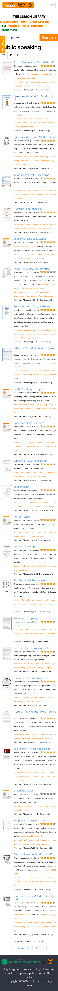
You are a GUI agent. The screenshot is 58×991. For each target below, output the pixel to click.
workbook (38, 119)
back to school (23, 198)
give (21, 472)
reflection (41, 228)
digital (36, 923)
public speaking (48, 82)
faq (6, 969)
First (13, 948)
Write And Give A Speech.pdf (30, 460)
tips (15, 405)
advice (28, 409)
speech (35, 190)
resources (30, 734)
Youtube (13, 25)
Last (45, 948)
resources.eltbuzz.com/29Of (26, 246)
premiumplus (34, 338)
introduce (18, 190)
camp (16, 224)
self (16, 194)
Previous (22, 948)
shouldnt (25, 371)
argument (42, 604)
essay (26, 664)
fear (40, 296)
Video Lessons (39, 21)
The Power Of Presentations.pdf (32, 748)
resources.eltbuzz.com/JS (32, 836)
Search (49, 37)
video (25, 123)
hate (15, 292)
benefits (17, 600)
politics (35, 882)
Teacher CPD (8, 30)
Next (38, 948)
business (22, 806)
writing (50, 228)
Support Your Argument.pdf (30, 820)
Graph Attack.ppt (23, 790)
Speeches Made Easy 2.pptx (30, 238)
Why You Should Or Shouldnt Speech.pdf (34, 350)
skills (38, 86)
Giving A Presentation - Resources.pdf (35, 713)
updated (27, 330)
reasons (46, 371)
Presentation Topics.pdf (27, 618)
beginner (48, 157)
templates (22, 334)
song (31, 292)
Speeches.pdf (21, 486)
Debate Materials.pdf (25, 546)
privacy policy (28, 973)
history (31, 878)
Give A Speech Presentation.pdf (31, 678)
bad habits (35, 82)
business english (37, 810)
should (16, 371)
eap (53, 776)
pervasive (52, 604)
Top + (24, 21)
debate (17, 566)
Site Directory (9, 21)
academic (38, 701)
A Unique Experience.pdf (28, 208)
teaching (36, 409)
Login (39, 969)
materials (25, 566)
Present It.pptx (22, 516)
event (32, 228)
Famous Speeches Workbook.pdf (33, 854)
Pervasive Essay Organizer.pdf (31, 648)
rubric (44, 409)
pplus (47, 119)
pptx (26, 254)
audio (27, 882)
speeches (19, 86)
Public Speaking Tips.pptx (28, 389)
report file (44, 973)
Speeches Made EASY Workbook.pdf (35, 137)
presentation (19, 82)
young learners (34, 502)
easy (26, 119)
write (16, 472)
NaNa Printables (32, 25)
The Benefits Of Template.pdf (30, 580)
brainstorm (42, 630)
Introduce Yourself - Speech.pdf (32, 175)
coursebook (38, 776)
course (28, 776)
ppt (15, 806)
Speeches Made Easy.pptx (29, 423)
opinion (45, 844)
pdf (27, 82)
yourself (27, 190)
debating (24, 536)
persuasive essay (37, 634)
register (15, 969)
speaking (45, 86)
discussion (48, 296)
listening (32, 123)
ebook (47, 776)
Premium (28, 969)
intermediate (26, 161)
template (42, 476)
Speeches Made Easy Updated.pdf (33, 306)
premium (19, 780)
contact (29, 977)
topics (29, 630)
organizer (44, 224)
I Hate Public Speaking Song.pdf (32, 268)
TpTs (3, 25)
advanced (29, 86)
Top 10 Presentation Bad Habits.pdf (34, 62)
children (46, 502)
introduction (50, 190)
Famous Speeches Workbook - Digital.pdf (35, 898)
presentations (27, 127)
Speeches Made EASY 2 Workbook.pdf (34, 98)
